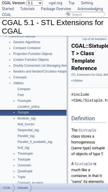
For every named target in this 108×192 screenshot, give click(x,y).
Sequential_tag (28, 130)
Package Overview (56, 9)
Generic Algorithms (26, 42)
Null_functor (26, 124)
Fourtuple (24, 101)
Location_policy (29, 107)
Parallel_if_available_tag (35, 142)
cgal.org (55, 3)
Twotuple (24, 159)
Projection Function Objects (32, 54)
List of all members (94, 39)
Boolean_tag (26, 118)
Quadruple (25, 171)
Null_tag (23, 148)
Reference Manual (22, 36)
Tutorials (27, 9)
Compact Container (27, 48)
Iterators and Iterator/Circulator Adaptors (41, 71)
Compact (24, 89)
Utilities (18, 83)
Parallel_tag (26, 136)
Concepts (20, 77)
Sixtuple (23, 112)
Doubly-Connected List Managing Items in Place (47, 65)
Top (71, 3)
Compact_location (30, 183)
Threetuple (25, 153)
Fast (21, 95)
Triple (22, 177)
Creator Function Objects (31, 60)
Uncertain (24, 165)
